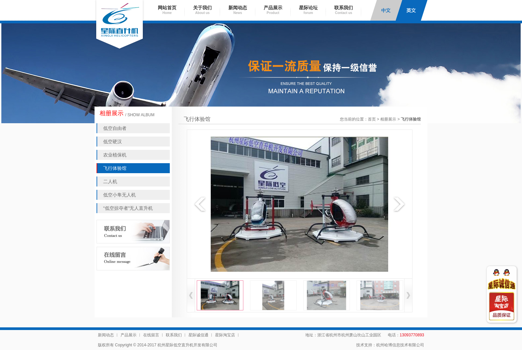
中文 (386, 10)
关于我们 (202, 10)
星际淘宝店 (225, 335)
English (411, 10)
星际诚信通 (198, 335)
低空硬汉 (112, 141)
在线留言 (151, 335)
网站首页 (167, 10)
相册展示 (388, 119)
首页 (372, 119)
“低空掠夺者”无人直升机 (128, 208)
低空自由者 (115, 128)
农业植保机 (115, 155)
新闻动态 (237, 10)
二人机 (110, 181)
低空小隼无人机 (119, 194)
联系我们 (343, 10)
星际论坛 (308, 10)
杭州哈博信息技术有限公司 (400, 345)
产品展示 (273, 10)
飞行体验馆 (115, 168)
